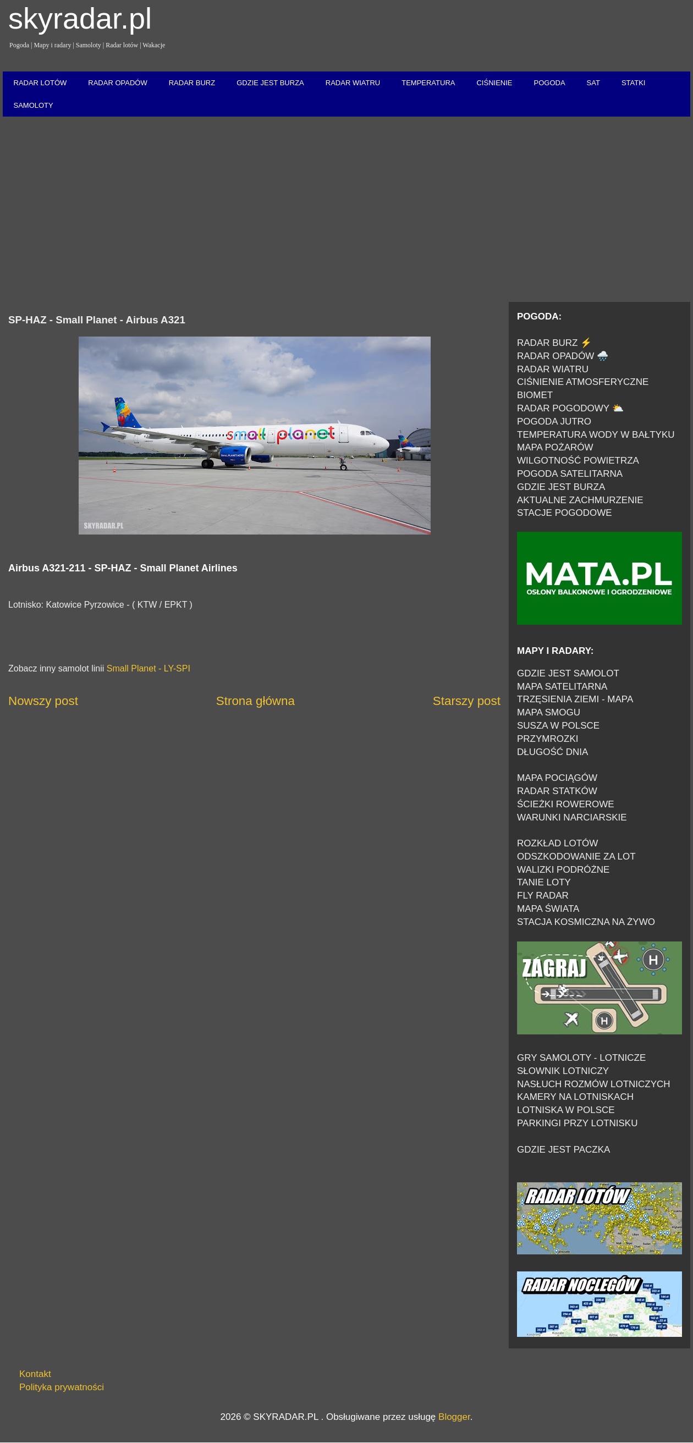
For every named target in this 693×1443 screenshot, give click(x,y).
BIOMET (535, 395)
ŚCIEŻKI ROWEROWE (565, 804)
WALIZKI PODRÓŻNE (563, 869)
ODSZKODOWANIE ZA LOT (576, 856)
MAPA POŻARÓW (555, 447)
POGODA (549, 83)
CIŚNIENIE (494, 83)
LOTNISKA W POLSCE (566, 1110)
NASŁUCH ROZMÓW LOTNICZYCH (593, 1084)
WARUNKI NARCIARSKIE (572, 817)
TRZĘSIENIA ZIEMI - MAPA (575, 699)
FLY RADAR (543, 895)
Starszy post (467, 701)
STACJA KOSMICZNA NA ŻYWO (586, 922)
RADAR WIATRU (353, 83)
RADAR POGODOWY (563, 408)
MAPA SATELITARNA (562, 686)
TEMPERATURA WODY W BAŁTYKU (596, 434)
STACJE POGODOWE (564, 513)
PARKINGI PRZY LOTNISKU (577, 1123)
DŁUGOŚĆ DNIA (552, 752)
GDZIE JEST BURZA (270, 83)
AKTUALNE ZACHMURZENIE (580, 500)
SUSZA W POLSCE (558, 725)
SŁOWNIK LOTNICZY (563, 1071)
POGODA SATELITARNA (570, 474)
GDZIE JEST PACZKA (563, 1149)
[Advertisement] (346, 210)
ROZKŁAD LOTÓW (557, 843)
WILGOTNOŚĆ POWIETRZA (578, 460)
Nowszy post (43, 701)
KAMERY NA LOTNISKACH (575, 1097)
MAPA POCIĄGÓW (557, 778)
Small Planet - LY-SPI (148, 668)
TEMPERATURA (428, 83)
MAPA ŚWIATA (548, 909)
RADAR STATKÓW (557, 791)
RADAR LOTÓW (40, 83)
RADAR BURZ (192, 83)
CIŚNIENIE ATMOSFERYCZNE (582, 382)
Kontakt (35, 1374)
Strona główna (255, 701)
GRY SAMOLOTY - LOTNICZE (581, 1058)
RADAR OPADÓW (117, 83)
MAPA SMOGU (548, 712)
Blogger (454, 1417)
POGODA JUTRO (554, 421)
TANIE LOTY (544, 882)
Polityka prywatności (61, 1387)
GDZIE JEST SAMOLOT (568, 673)
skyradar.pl (80, 18)
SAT (593, 83)
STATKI (634, 83)
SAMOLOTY (33, 105)
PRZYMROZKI (547, 739)
